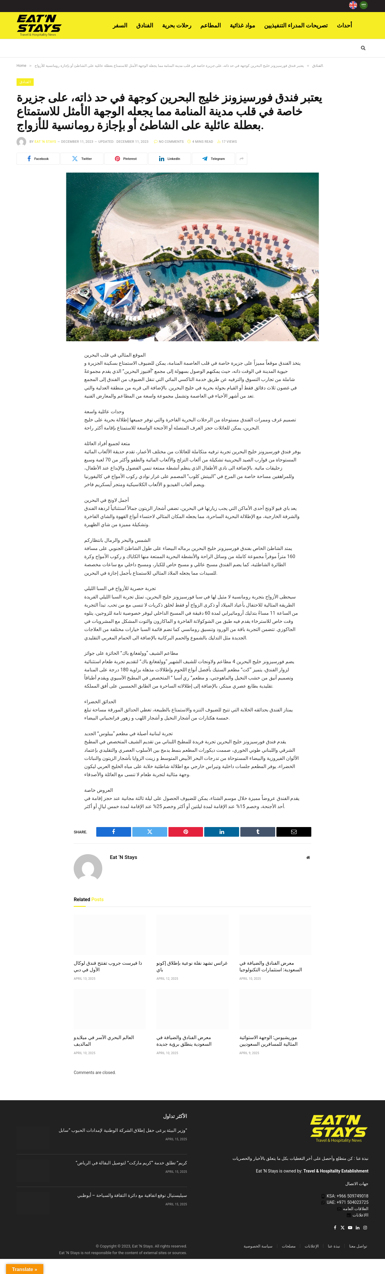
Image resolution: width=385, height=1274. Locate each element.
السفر (120, 25)
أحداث (344, 25)
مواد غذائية (242, 25)
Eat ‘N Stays (45, 142)
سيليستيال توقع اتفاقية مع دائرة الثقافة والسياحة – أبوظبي (132, 1195)
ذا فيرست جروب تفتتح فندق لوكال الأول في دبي (108, 966)
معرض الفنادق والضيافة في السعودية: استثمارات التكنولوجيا (270, 966)
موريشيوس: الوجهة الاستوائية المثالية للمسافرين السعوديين (268, 1041)
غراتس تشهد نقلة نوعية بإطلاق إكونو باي (191, 966)
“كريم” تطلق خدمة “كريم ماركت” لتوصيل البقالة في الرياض (131, 1163)
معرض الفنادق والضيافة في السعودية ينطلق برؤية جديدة (183, 1041)
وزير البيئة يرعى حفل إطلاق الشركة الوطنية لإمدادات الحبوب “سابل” (123, 1130)
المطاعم (210, 25)
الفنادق (144, 25)
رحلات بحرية (176, 25)
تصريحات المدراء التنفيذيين (296, 25)
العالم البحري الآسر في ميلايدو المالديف (104, 1041)
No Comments (169, 142)
